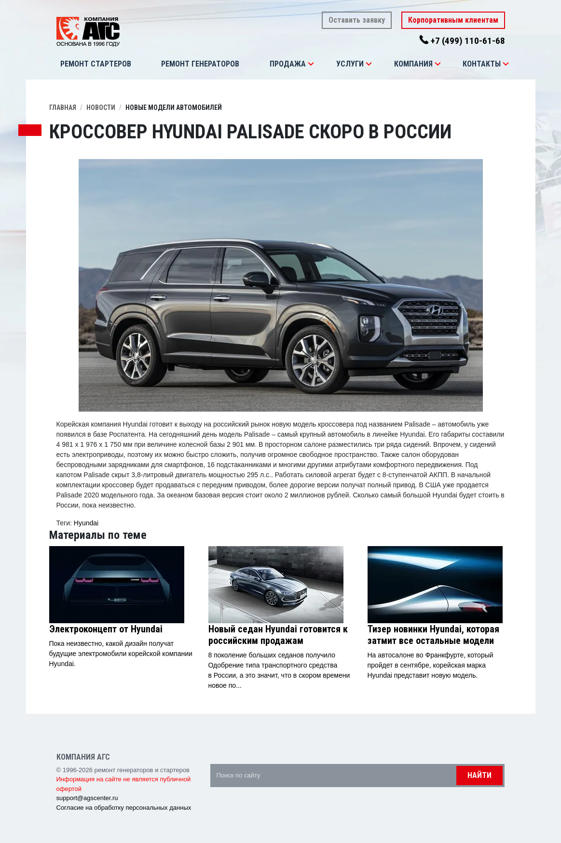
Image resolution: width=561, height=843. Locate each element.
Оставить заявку (356, 20)
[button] (311, 64)
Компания (413, 63)
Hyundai (86, 523)
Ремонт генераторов (200, 63)
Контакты (482, 63)
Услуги (350, 63)
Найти (479, 775)
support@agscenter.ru (87, 798)
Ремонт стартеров (95, 63)
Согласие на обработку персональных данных (124, 807)
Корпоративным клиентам (453, 20)
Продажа (288, 63)
